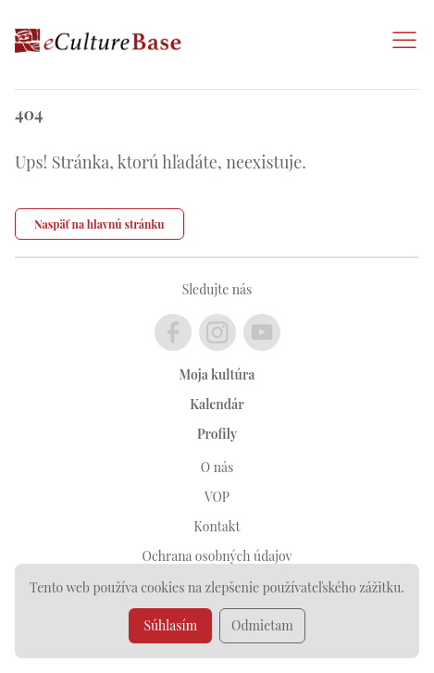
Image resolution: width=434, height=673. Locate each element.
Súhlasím (170, 625)
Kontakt (217, 526)
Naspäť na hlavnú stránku (99, 224)
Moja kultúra (217, 374)
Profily (217, 433)
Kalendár (216, 404)
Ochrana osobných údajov (217, 556)
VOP (217, 496)
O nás (217, 467)
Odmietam (262, 625)
